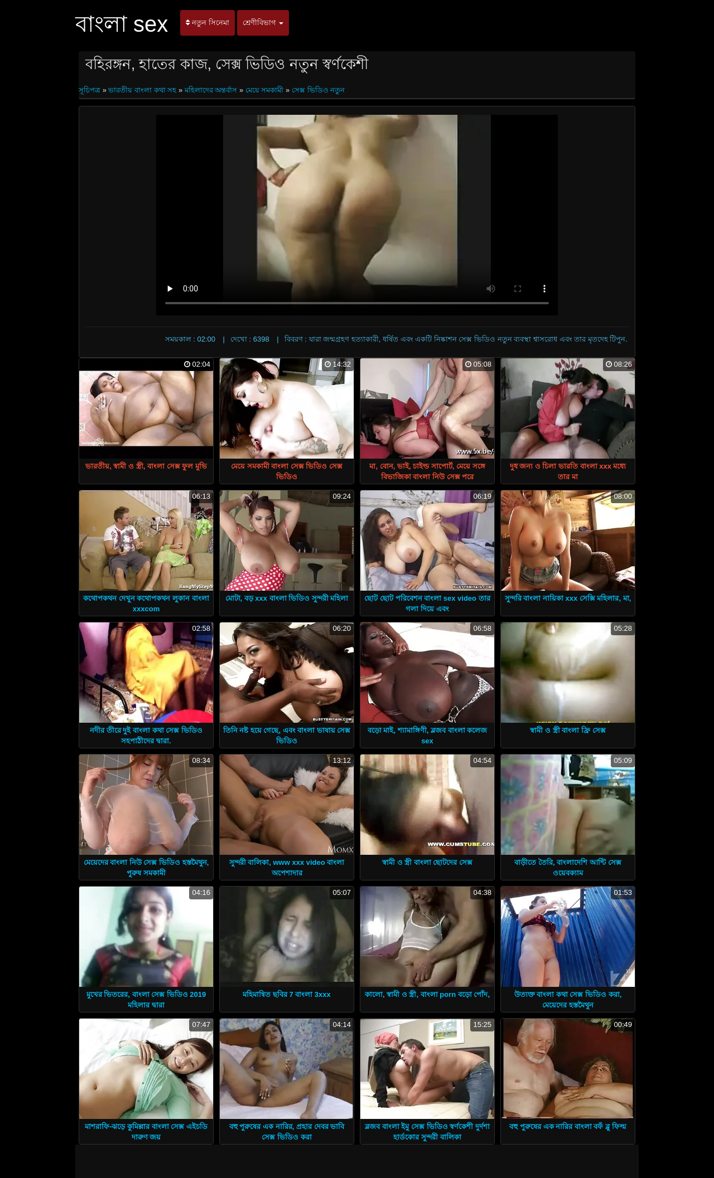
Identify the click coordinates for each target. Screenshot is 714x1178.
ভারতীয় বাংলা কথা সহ (142, 90)
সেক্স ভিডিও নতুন (318, 90)
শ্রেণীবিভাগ (263, 22)
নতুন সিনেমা (207, 22)
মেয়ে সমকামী (264, 90)
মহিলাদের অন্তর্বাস (211, 90)
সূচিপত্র (91, 90)
